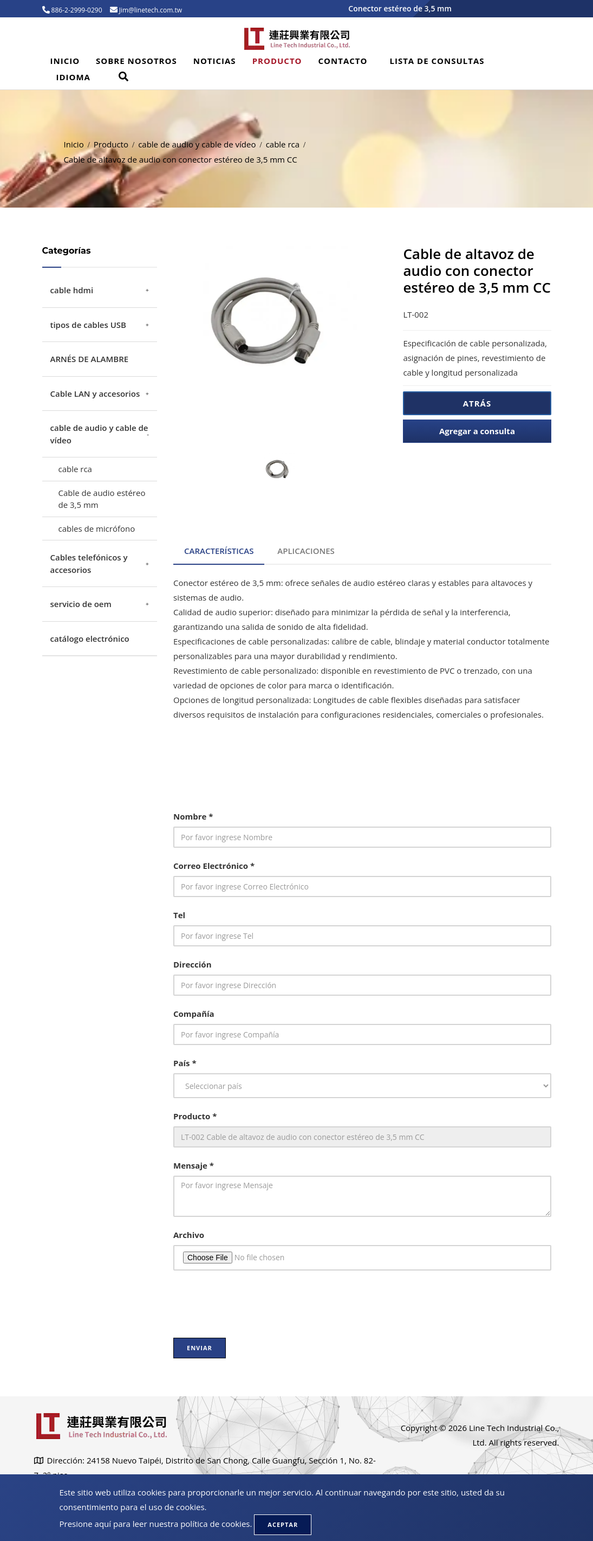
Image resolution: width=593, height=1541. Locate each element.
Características (218, 550)
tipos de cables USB (88, 324)
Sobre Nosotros (136, 60)
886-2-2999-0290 (76, 10)
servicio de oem (81, 603)
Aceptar (283, 1524)
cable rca (282, 144)
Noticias (214, 60)
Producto (277, 60)
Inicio (65, 60)
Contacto (343, 60)
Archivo (188, 1234)
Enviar (199, 1348)
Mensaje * (193, 1165)
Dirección (192, 964)
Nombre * (193, 816)
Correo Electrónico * (214, 865)
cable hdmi (72, 290)
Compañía (193, 1013)
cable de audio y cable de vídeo (197, 144)
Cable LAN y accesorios (95, 393)
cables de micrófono (96, 528)
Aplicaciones (306, 550)
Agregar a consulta (477, 430)
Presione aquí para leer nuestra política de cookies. (156, 1523)
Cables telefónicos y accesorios (89, 563)
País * (185, 1063)
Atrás (477, 403)
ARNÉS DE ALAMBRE (89, 358)
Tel (179, 915)
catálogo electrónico (89, 638)
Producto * (195, 1116)
